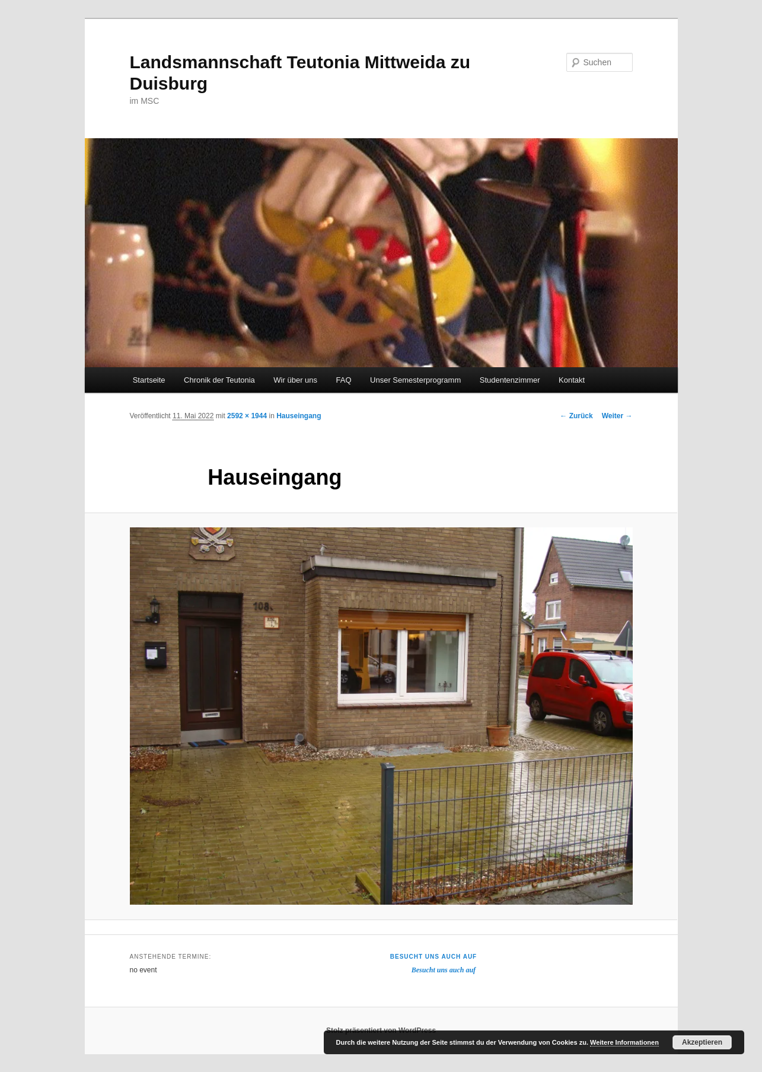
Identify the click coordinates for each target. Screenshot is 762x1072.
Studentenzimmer (510, 380)
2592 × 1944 (247, 416)
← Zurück (576, 416)
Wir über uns (295, 380)
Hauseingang (298, 416)
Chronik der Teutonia (219, 380)
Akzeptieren (702, 1042)
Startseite (149, 380)
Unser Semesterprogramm (415, 380)
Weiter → (617, 416)
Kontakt (572, 380)
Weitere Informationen (624, 1042)
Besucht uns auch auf (433, 956)
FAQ (344, 380)
